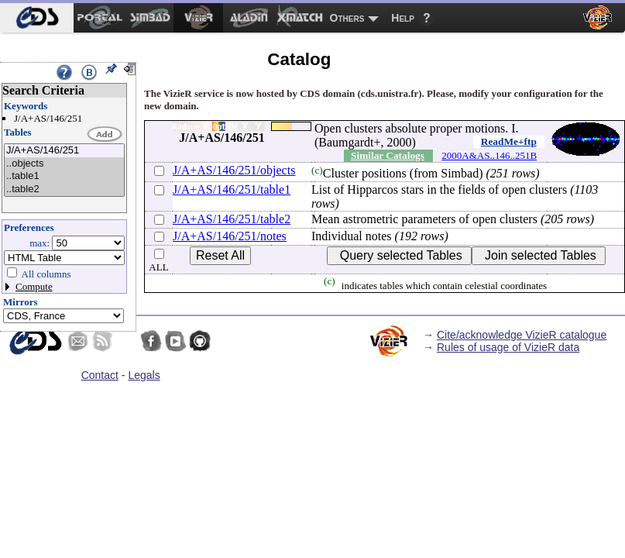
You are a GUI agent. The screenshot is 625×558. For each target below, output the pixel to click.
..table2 (64, 189)
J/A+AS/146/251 (64, 150)
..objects (64, 163)
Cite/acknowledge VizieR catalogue (521, 335)
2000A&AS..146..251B (489, 155)
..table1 (64, 176)
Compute (34, 286)
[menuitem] (37, 18)
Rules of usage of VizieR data (508, 347)
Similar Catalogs (387, 155)
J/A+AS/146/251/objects (234, 170)
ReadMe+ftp (509, 141)
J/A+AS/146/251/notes (230, 236)
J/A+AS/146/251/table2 (231, 219)
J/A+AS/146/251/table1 (231, 189)
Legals (144, 375)
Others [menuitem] (347, 18)
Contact (99, 375)
